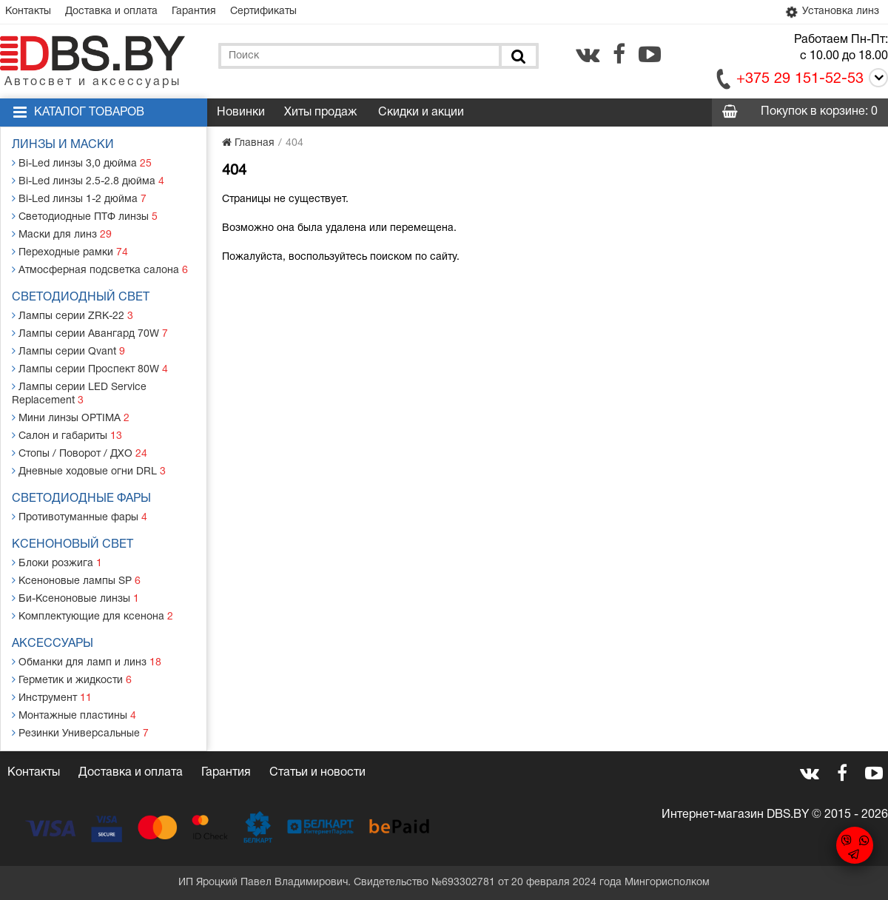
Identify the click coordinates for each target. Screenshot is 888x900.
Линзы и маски (63, 145)
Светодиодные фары (81, 499)
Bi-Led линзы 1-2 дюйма (79, 198)
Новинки (241, 112)
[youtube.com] (650, 54)
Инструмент (52, 697)
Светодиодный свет (80, 297)
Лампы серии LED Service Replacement (79, 393)
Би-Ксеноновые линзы (75, 598)
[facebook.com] (619, 54)
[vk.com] (587, 54)
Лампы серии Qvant (68, 351)
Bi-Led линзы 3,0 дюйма (82, 163)
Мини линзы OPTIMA (71, 417)
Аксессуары (52, 644)
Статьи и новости (317, 773)
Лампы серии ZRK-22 (72, 315)
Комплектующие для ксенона (92, 616)
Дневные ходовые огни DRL (89, 471)
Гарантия (194, 11)
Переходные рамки (70, 252)
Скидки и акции (421, 112)
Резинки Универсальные (80, 733)
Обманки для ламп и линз (86, 662)
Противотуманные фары (79, 517)
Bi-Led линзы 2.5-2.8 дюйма (88, 181)
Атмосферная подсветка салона (100, 269)
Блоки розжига (57, 562)
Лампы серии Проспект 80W (90, 369)
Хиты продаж (320, 112)
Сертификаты (263, 11)
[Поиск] (517, 56)
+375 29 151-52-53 (800, 79)
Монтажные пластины (74, 715)
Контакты (28, 11)
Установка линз (831, 12)
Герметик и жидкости (72, 679)
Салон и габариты (67, 435)
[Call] (876, 80)
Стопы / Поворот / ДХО (79, 453)
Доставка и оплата (111, 11)
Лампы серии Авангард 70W (90, 333)
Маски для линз (62, 234)
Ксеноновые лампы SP (76, 580)
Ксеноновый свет (72, 545)
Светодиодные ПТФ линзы (85, 216)
